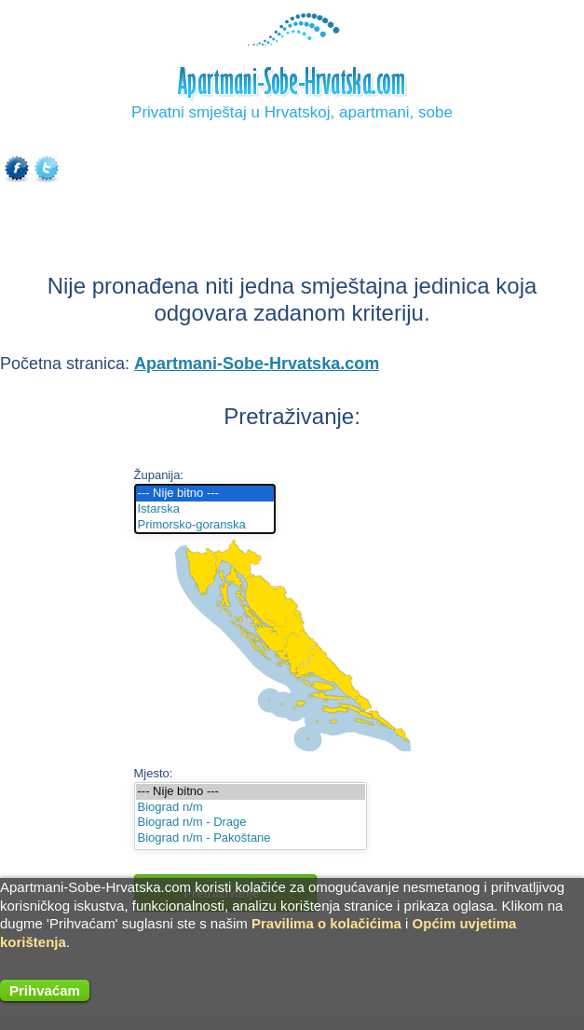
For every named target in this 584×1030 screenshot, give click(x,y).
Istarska (205, 509)
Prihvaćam (44, 990)
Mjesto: (153, 773)
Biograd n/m (250, 808)
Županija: (158, 475)
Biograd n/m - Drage (250, 823)
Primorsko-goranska (205, 525)
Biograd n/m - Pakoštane (250, 838)
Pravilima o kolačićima (326, 923)
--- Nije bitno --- (205, 493)
